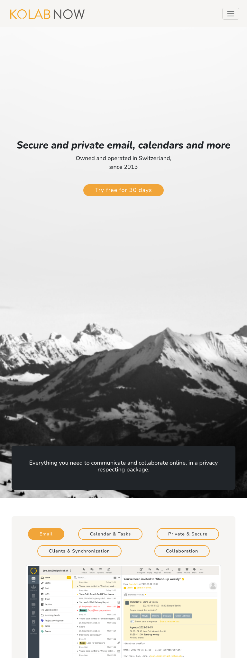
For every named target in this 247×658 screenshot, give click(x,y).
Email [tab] (46, 534)
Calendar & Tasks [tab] (110, 534)
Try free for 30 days (123, 190)
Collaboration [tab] (182, 551)
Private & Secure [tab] (187, 534)
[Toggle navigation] (230, 14)
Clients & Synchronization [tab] (79, 551)
